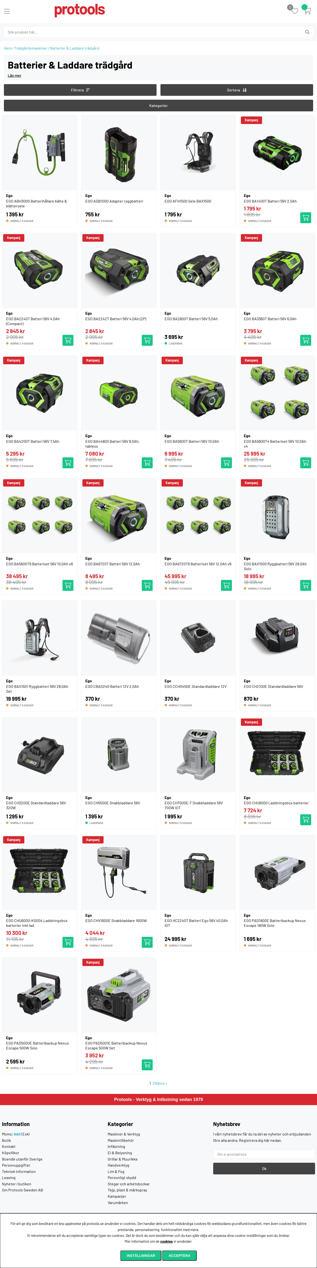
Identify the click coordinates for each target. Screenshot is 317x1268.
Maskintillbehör (121, 1140)
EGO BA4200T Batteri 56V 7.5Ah (32, 441)
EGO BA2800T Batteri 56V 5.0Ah (191, 318)
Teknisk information (19, 1171)
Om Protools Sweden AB (22, 1190)
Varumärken (118, 1202)
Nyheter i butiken (16, 1183)
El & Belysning (120, 1152)
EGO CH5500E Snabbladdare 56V (112, 802)
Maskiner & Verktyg (124, 1134)
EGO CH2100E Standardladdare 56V (273, 686)
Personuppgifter (16, 1165)
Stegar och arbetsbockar (129, 1183)
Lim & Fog (116, 1171)
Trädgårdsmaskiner (30, 48)
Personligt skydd (122, 1177)
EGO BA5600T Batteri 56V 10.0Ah (192, 441)
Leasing (9, 1177)
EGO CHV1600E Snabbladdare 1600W (116, 920)
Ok (264, 1168)
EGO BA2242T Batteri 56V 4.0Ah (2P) (115, 318)
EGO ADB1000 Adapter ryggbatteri (114, 201)
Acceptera (179, 1256)
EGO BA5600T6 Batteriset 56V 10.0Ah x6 (39, 563)
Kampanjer (117, 1196)
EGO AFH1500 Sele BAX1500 (188, 201)
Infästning (116, 1146)
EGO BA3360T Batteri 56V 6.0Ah (270, 318)
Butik (6, 1140)
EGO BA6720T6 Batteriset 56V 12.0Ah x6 (198, 563)
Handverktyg (118, 1165)
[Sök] (30, 32)
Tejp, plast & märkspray (127, 1190)
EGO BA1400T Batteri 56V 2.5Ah (270, 201)
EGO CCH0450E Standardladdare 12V (196, 686)
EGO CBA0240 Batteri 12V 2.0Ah (112, 686)
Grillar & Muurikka (122, 1159)
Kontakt (9, 1146)
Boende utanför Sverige (22, 1159)
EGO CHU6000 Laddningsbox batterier (276, 802)
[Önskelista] (297, 11)
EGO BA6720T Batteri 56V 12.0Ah (112, 563)
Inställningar (141, 1256)
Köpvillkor (10, 1152)
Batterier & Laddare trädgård (74, 48)
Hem (8, 48)
